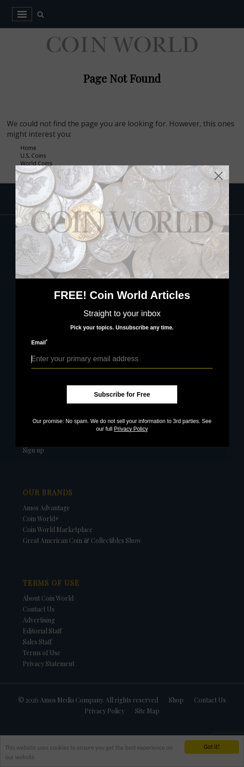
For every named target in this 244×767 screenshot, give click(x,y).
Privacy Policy (131, 429)
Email (39, 342)
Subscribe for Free (122, 394)
